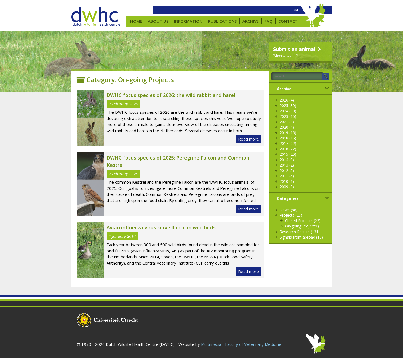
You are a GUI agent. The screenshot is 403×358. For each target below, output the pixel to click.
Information (188, 21)
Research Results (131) (300, 231)
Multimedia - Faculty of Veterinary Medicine (241, 344)
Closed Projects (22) (303, 220)
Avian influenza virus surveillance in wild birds (161, 227)
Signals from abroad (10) (301, 237)
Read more (248, 139)
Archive (250, 21)
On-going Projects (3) (304, 226)
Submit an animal (297, 49)
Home (136, 21)
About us (158, 21)
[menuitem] (296, 10)
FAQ (268, 21)
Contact (288, 21)
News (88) (289, 209)
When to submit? (285, 55)
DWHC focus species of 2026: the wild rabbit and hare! (171, 95)
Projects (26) (291, 215)
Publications (222, 21)
